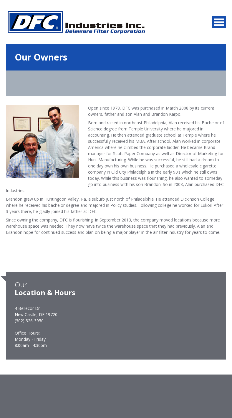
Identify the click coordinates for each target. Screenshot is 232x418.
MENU (219, 22)
